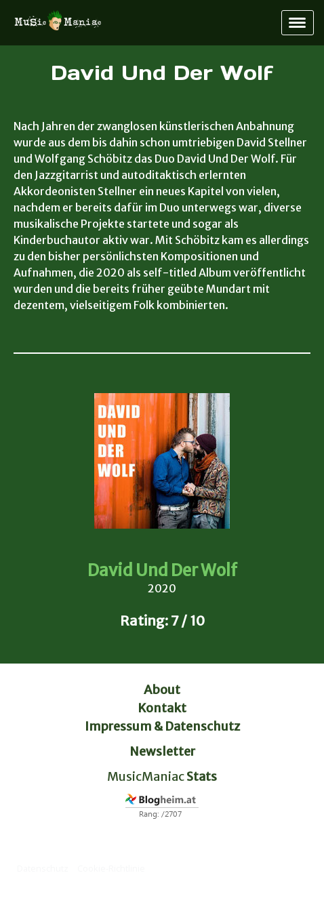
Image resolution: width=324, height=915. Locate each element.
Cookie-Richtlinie (111, 868)
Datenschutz (42, 868)
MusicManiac (145, 776)
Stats (201, 776)
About (162, 689)
